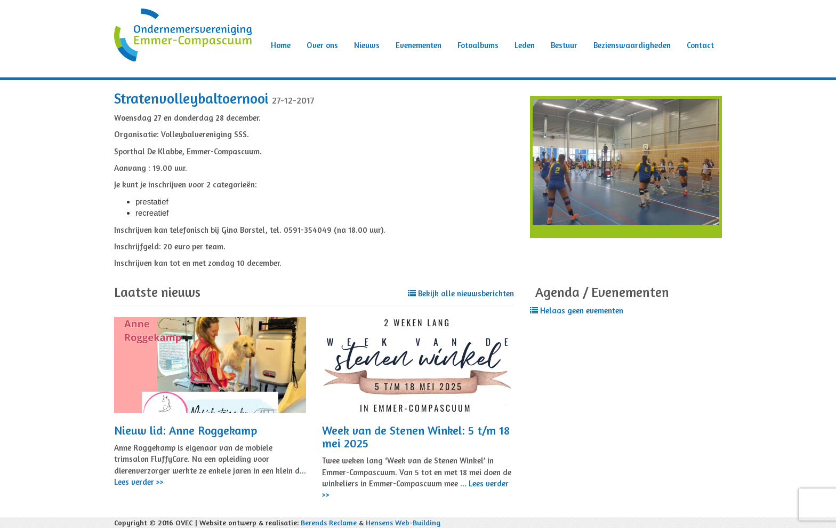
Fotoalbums (478, 45)
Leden (525, 45)
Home (281, 45)
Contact (700, 45)
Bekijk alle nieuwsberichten (461, 293)
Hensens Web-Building (403, 522)
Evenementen (418, 45)
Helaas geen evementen (576, 310)
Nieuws (367, 45)
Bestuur (564, 45)
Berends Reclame (329, 522)
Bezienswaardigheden (632, 45)
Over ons (322, 45)
